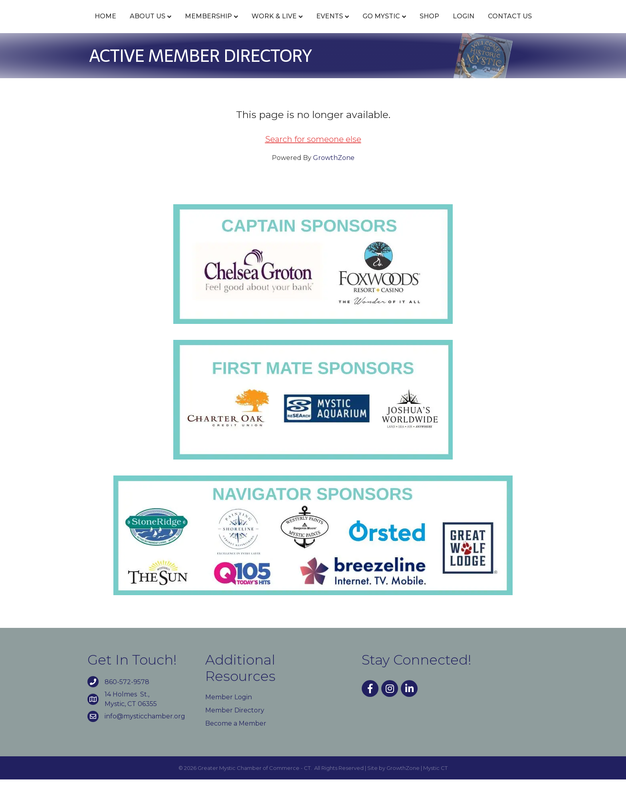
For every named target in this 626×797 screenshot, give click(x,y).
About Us (101, 25)
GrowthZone (334, 175)
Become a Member (235, 741)
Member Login (228, 714)
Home (59, 25)
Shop (475, 25)
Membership (162, 25)
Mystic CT (435, 785)
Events (283, 25)
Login (509, 25)
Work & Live (228, 25)
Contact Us (556, 25)
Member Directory (234, 728)
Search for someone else (313, 157)
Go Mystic (427, 25)
